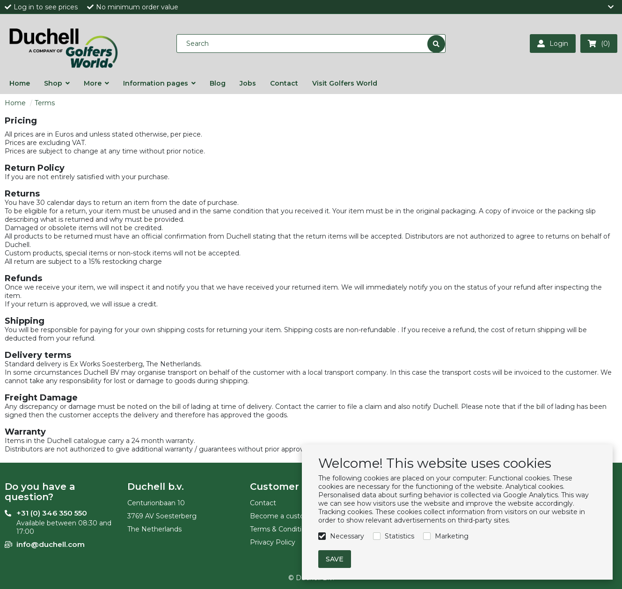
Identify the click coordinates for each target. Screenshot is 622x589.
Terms (45, 103)
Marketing (451, 536)
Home (15, 103)
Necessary (347, 536)
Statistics (399, 536)
